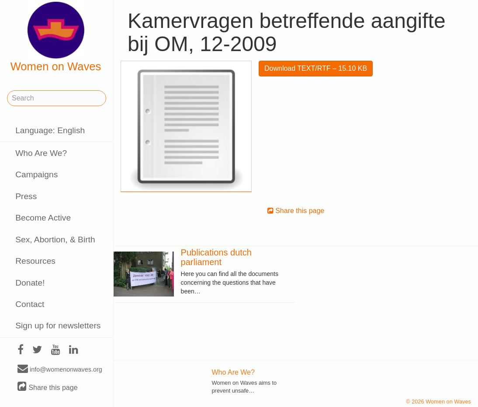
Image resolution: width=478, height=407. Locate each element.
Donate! (30, 282)
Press (26, 196)
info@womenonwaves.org (59, 369)
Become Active (43, 217)
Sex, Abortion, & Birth (55, 239)
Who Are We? (41, 153)
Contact (29, 304)
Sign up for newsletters (57, 325)
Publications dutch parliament (216, 257)
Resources (35, 261)
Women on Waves (55, 37)
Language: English (50, 130)
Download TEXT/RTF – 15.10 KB (315, 68)
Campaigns (36, 174)
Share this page (47, 387)
